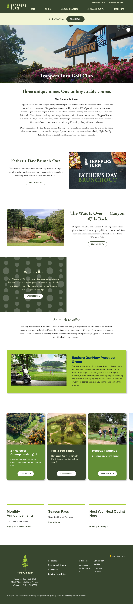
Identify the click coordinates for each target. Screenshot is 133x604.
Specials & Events (96, 9)
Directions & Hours (57, 565)
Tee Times (25, 474)
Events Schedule (116, 3)
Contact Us (53, 561)
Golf (33, 9)
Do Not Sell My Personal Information (74, 595)
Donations (53, 570)
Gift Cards (83, 561)
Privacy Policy (56, 595)
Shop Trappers (98, 3)
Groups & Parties (69, 9)
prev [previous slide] (5, 442)
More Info (119, 9)
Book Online (66, 474)
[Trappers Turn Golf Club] (66, 62)
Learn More (35, 182)
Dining (48, 9)
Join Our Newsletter (57, 574)
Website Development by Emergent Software (34, 595)
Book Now (75, 19)
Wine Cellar (33, 296)
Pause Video (128, 30)
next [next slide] (128, 442)
